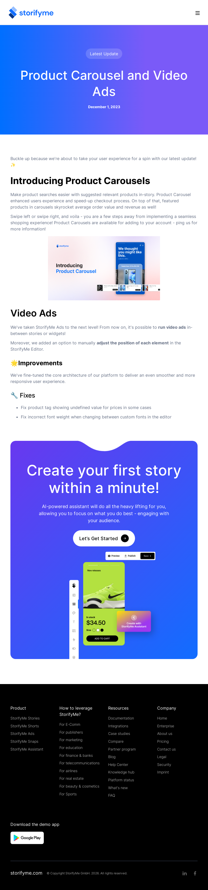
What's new (118, 787)
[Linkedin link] (184, 873)
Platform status (121, 780)
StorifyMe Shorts (24, 726)
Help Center (118, 764)
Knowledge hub (121, 772)
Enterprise (165, 726)
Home (162, 718)
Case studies (119, 733)
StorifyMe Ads (22, 733)
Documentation (121, 718)
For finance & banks (76, 755)
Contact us (166, 749)
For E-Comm (69, 724)
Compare (116, 741)
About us (164, 733)
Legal (161, 756)
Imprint (163, 772)
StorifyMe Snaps (24, 741)
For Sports (68, 794)
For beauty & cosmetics (79, 786)
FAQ (111, 795)
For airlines (68, 771)
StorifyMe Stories (25, 718)
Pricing (163, 741)
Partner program (122, 749)
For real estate (71, 778)
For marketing (70, 739)
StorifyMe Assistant (26, 749)
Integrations (118, 726)
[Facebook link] (195, 873)
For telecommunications (79, 763)
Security (164, 764)
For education (71, 747)
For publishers (71, 732)
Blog (111, 756)
